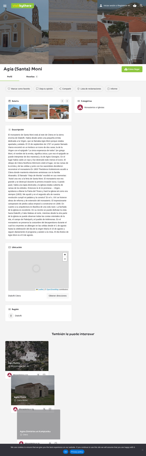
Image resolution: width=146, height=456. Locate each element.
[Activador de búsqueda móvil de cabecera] (141, 5)
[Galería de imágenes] (17, 112)
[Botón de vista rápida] (38, 384)
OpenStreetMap (52, 299)
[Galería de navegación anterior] (62, 101)
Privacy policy (77, 452)
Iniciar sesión (107, 5)
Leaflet (38, 299)
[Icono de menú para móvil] (5, 6)
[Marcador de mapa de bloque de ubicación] (36, 278)
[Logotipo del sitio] (23, 5)
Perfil (9, 77)
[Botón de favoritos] (44, 384)
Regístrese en (123, 5)
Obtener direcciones (57, 305)
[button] (38, 280)
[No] (142, 449)
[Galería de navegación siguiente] (67, 101)
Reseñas (32, 76)
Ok (65, 452)
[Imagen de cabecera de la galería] (24, 32)
